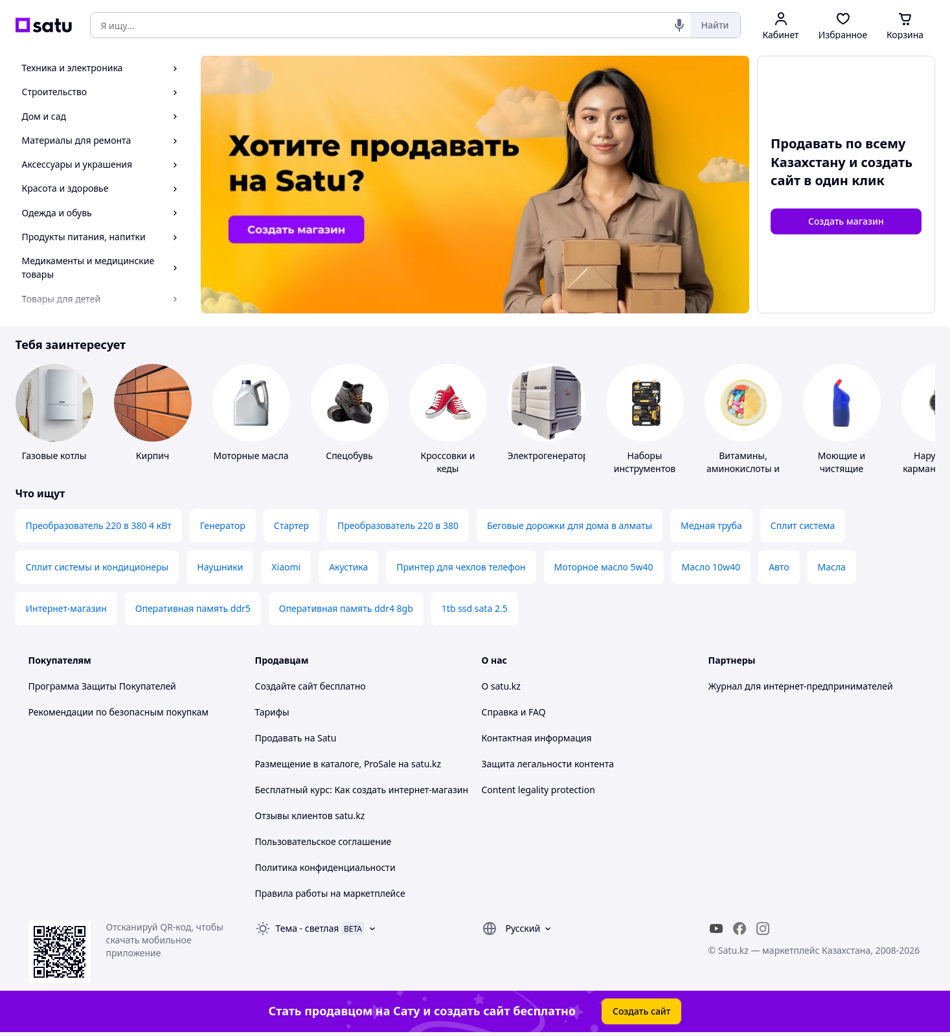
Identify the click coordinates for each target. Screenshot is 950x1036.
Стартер (291, 525)
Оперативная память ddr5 (193, 608)
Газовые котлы (54, 455)
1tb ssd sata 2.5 (475, 608)
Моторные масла (250, 455)
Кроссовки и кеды (448, 462)
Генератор (222, 525)
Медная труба (711, 525)
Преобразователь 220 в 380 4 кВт (99, 525)
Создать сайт (642, 1011)
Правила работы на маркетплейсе (330, 893)
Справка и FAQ (514, 712)
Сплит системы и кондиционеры (97, 567)
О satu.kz (501, 686)
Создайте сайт (286, 686)
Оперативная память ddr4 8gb (346, 608)
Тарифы (272, 712)
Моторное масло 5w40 (603, 567)
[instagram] (763, 928)
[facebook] (739, 928)
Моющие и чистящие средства (842, 468)
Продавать (278, 738)
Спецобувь (349, 455)
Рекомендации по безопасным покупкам (118, 712)
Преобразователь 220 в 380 (397, 525)
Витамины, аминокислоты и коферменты (743, 468)
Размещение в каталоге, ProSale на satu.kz (348, 764)
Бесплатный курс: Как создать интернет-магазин (362, 789)
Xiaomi (285, 567)
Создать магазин (846, 221)
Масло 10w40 (711, 567)
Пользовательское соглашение (323, 841)
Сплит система (803, 525)
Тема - (307, 928)
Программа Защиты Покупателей (102, 686)
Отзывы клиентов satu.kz (310, 815)
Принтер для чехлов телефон (460, 567)
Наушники (220, 567)
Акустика (348, 567)
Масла (832, 567)
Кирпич (152, 455)
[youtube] (716, 928)
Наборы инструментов (645, 462)
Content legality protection (538, 789)
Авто (779, 567)
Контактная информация (537, 738)
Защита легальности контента (548, 764)
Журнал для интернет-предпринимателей (800, 686)
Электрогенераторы (552, 455)
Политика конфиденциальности (325, 867)
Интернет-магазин (66, 608)
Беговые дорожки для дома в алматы (569, 525)
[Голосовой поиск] (679, 25)
